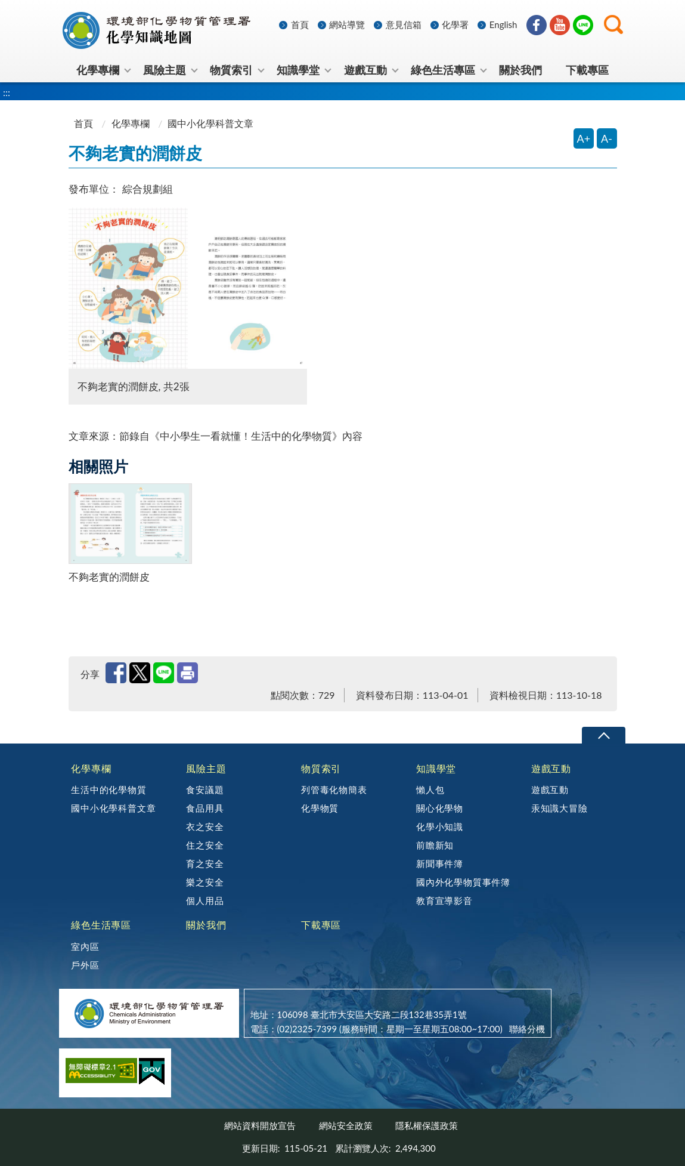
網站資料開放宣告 (260, 1125)
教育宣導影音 (444, 900)
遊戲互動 (551, 768)
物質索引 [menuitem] (231, 69)
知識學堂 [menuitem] (298, 69)
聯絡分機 (527, 1028)
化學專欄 (130, 123)
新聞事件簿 (439, 863)
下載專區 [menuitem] (587, 69)
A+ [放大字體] (584, 138)
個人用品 (205, 900)
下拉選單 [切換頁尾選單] (603, 735)
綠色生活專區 (101, 924)
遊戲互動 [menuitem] (365, 69)
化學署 (455, 24)
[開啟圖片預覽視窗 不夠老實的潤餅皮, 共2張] (188, 288)
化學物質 (320, 808)
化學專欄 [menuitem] (97, 69)
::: (60, 10)
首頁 (300, 24)
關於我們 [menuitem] (520, 69)
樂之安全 (205, 882)
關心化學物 (439, 808)
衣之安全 (205, 826)
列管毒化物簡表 (334, 789)
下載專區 (321, 924)
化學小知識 (439, 826)
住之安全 (205, 845)
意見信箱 (403, 24)
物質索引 (321, 768)
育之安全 (205, 863)
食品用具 (205, 808)
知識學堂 (436, 768)
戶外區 (85, 965)
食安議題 (205, 789)
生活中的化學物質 (108, 789)
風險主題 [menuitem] (164, 69)
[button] (613, 24)
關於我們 (206, 924)
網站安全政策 (346, 1125)
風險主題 (206, 768)
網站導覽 (347, 24)
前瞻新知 (435, 845)
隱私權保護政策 (426, 1125)
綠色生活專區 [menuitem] (443, 69)
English (503, 24)
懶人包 (430, 789)
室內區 (85, 946)
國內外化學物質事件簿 (463, 882)
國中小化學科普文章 (113, 808)
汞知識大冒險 (559, 808)
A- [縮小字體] (606, 138)
